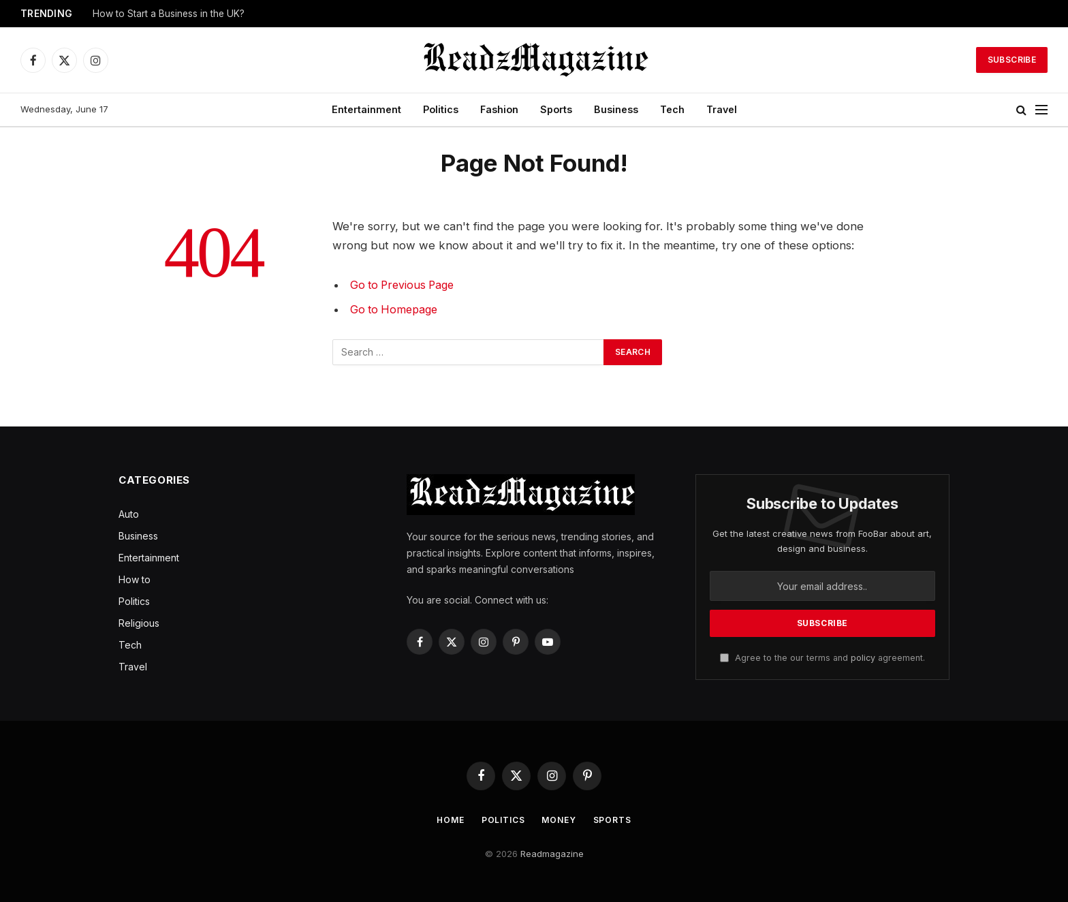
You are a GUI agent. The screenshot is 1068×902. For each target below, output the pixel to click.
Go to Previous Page (405, 285)
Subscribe (1012, 60)
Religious (139, 623)
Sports (556, 109)
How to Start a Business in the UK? (169, 13)
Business (616, 109)
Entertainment (366, 109)
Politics (440, 109)
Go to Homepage (396, 309)
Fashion (499, 109)
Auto (129, 514)
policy (863, 658)
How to (135, 579)
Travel (721, 109)
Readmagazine (552, 853)
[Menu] (1041, 110)
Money (560, 819)
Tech (672, 109)
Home (445, 819)
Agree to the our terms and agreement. (822, 658)
